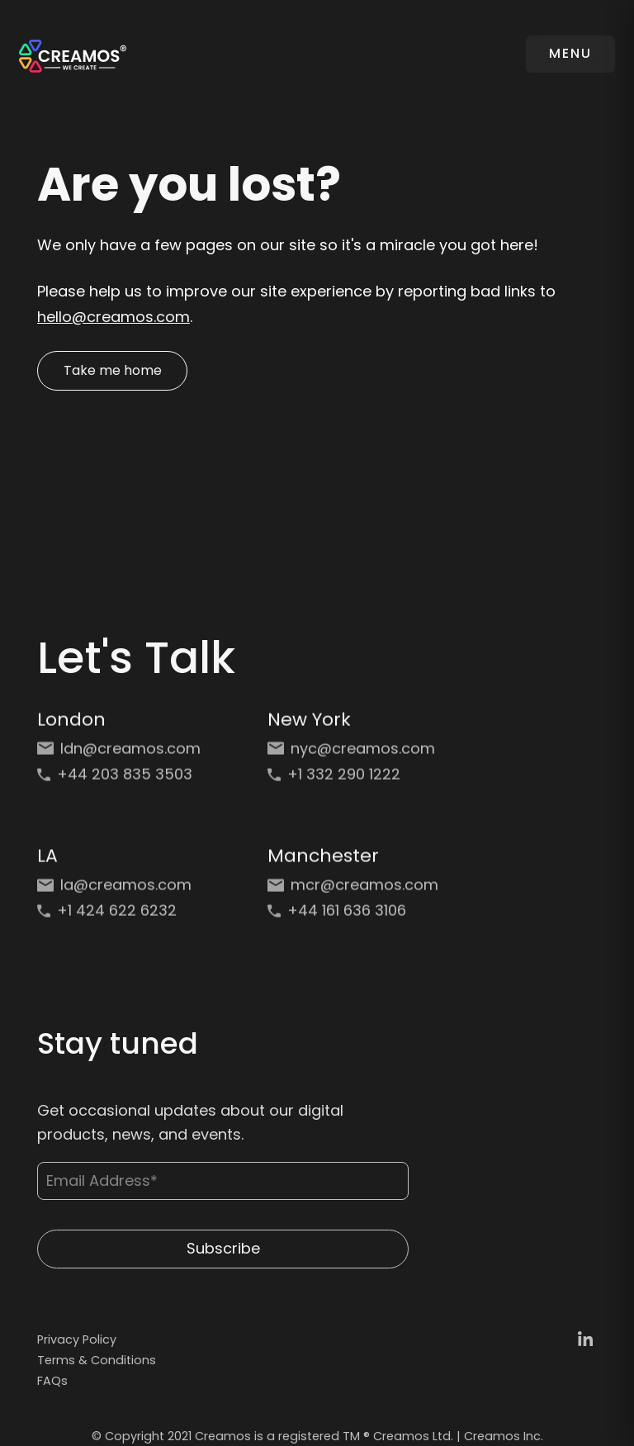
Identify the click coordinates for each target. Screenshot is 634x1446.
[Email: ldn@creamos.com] (122, 757)
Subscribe (223, 1259)
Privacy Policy (76, 1339)
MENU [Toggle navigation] (570, 53)
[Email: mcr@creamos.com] (352, 893)
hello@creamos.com (113, 316)
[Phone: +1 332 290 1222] (352, 782)
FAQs (52, 1381)
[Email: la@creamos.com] (122, 893)
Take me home (113, 370)
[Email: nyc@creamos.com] (352, 757)
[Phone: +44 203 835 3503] (122, 782)
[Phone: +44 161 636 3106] (352, 919)
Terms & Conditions (96, 1360)
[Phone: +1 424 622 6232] (122, 919)
